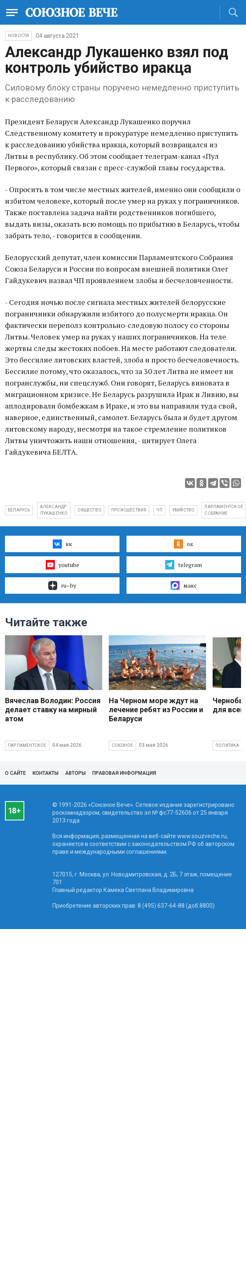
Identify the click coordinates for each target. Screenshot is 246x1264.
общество (89, 510)
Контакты (46, 773)
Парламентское (27, 745)
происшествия (128, 510)
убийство (183, 510)
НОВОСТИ (18, 35)
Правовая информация (124, 773)
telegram (183, 564)
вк (62, 543)
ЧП (159, 510)
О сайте (15, 773)
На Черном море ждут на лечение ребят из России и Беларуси (156, 709)
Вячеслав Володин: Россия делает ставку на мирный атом (53, 709)
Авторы (75, 773)
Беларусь (19, 510)
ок (183, 543)
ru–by (62, 585)
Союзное (122, 745)
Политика (227, 745)
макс (184, 585)
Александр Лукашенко (54, 510)
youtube (62, 564)
